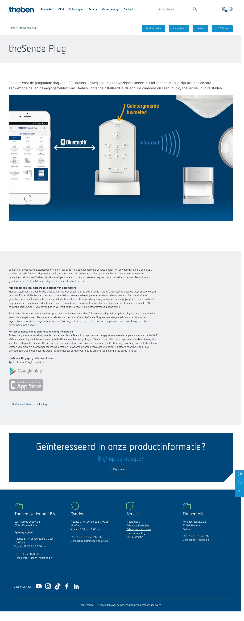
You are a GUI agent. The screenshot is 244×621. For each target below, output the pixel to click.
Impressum (86, 605)
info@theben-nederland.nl (38, 558)
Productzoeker (154, 28)
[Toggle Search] (195, 9)
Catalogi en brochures (138, 529)
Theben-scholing (135, 533)
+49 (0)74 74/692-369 (89, 537)
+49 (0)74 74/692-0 (200, 536)
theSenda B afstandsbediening (29, 404)
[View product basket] (224, 9)
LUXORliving (222, 28)
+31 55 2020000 (29, 554)
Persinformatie (134, 537)
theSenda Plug (27, 28)
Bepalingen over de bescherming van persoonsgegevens (129, 605)
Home (12, 28)
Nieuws (200, 28)
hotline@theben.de (89, 541)
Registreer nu (120, 469)
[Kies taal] (230, 9)
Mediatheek (179, 28)
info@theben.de (200, 540)
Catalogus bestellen (137, 525)
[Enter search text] (178, 9)
